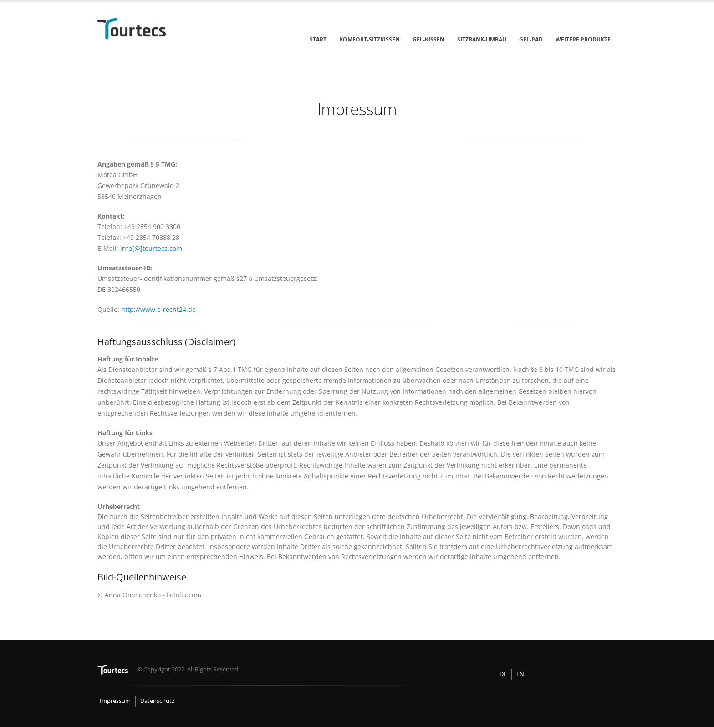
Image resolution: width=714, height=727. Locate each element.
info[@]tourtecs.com (151, 248)
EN (520, 674)
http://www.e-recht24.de (158, 309)
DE (503, 674)
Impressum (115, 701)
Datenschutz (157, 701)
